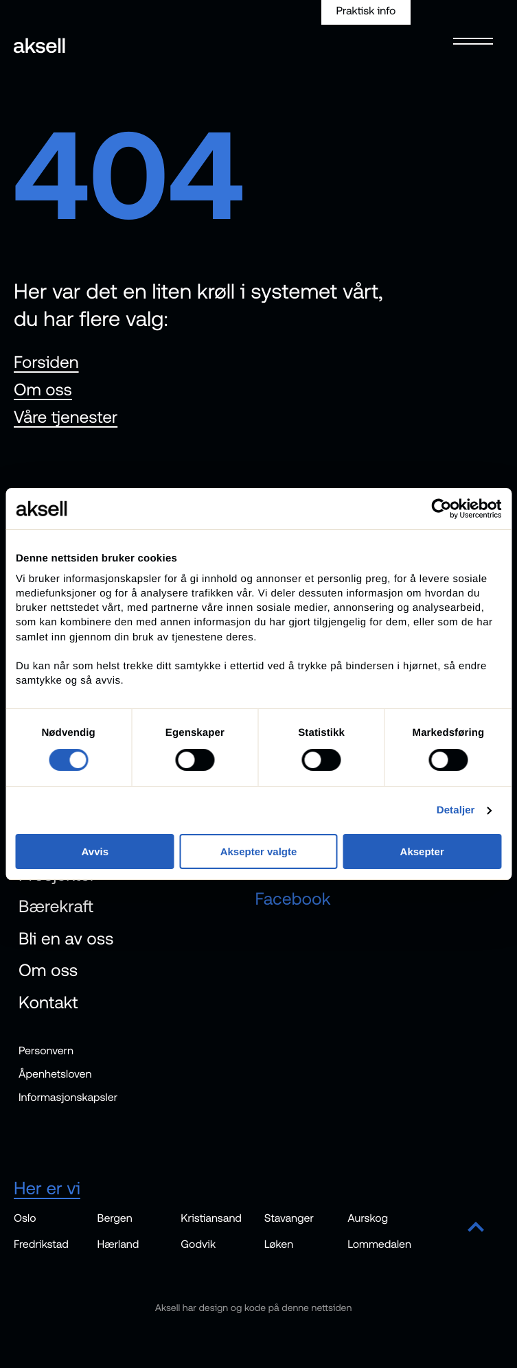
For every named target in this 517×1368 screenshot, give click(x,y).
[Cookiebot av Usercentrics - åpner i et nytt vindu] (441, 508)
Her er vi (47, 1188)
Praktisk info (365, 11)
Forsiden (46, 362)
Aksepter (422, 851)
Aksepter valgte (258, 851)
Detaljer (456, 810)
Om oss (43, 389)
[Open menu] (469, 39)
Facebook (293, 899)
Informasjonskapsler (68, 1098)
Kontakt (48, 1002)
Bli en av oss (66, 939)
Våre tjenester (65, 417)
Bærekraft (56, 907)
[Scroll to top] (476, 1228)
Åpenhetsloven (55, 1075)
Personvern (46, 1051)
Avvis (95, 851)
